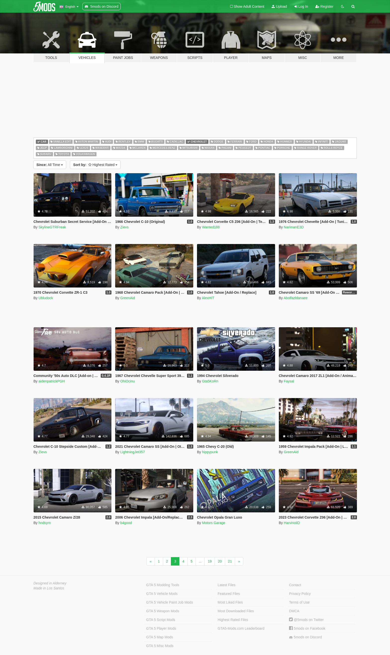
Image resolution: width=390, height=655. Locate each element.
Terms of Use (299, 602)
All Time (50, 165)
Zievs (124, 227)
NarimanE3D (294, 227)
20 (220, 561)
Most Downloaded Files (236, 611)
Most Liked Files (230, 602)
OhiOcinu (127, 381)
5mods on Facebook (307, 628)
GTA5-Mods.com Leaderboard (241, 628)
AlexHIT (208, 298)
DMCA (294, 611)
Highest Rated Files (233, 620)
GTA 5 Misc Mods (159, 646)
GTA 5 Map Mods (159, 637)
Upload (279, 6)
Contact (295, 585)
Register (324, 6)
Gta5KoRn (210, 381)
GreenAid (127, 298)
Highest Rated (95, 165)
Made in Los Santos (49, 588)
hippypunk (210, 452)
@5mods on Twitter (306, 619)
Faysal (289, 381)
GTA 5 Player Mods (161, 628)
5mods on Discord (305, 637)
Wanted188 (211, 227)
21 (230, 561)
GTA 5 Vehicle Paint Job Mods (169, 602)
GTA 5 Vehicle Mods (162, 594)
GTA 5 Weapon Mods (162, 611)
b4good (126, 523)
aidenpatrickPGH (52, 381)
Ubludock (46, 298)
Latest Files (227, 585)
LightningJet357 (132, 452)
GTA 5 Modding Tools (162, 585)
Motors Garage (213, 523)
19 (210, 561)
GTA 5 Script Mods (160, 620)
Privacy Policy (300, 594)
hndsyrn (45, 523)
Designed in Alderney (50, 583)
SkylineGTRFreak (52, 227)
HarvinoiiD (292, 523)
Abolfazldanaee (296, 298)
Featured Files (229, 594)
